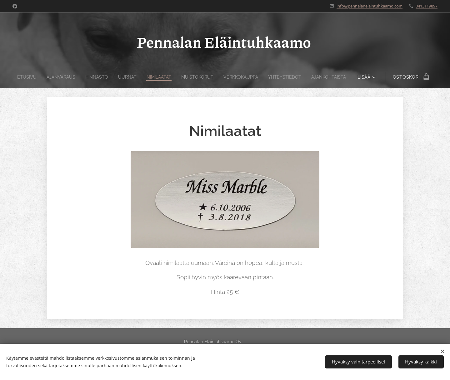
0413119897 (427, 6)
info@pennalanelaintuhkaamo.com (369, 6)
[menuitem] (20, 77)
